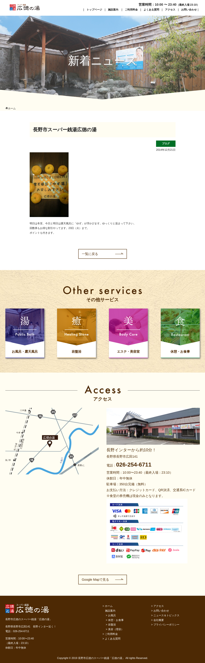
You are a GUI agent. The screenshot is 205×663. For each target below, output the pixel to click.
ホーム (109, 606)
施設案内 (113, 9)
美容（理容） (116, 629)
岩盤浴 (112, 624)
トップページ (94, 9)
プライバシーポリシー (166, 624)
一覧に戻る (90, 254)
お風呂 (112, 615)
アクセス (170, 9)
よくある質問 (151, 9)
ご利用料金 (131, 9)
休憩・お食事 (116, 620)
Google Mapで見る (95, 579)
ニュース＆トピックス (166, 615)
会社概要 (158, 620)
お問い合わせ (189, 9)
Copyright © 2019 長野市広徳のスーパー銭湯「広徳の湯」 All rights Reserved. (102, 658)
